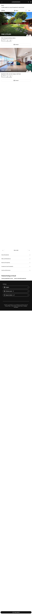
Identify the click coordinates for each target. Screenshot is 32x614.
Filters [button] (16, 10)
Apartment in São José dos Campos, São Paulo (11, 145)
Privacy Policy (7, 609)
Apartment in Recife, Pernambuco (8, 433)
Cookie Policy (20, 609)
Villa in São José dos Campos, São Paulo (9, 289)
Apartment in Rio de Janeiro (7, 469)
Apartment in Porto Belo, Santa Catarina (9, 109)
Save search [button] (16, 612)
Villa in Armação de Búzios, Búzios (8, 38)
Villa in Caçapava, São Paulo (7, 325)
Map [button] (3, 10)
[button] (31, 2)
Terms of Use (13, 609)
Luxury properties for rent (7, 581)
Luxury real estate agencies (20, 581)
